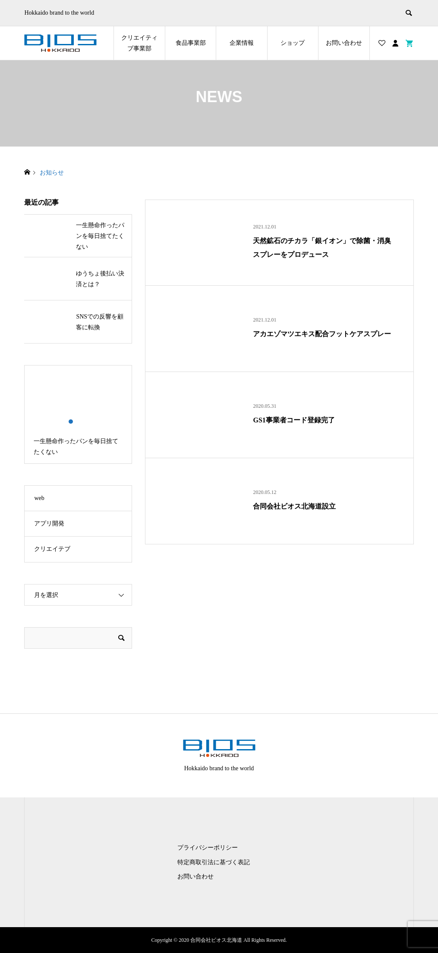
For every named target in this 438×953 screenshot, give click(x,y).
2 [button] (78, 421)
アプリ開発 (49, 523)
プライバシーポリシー (207, 847)
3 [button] (85, 421)
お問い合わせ (344, 43)
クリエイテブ (52, 549)
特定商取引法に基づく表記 (213, 862)
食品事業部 (191, 43)
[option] (78, 414)
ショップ (292, 43)
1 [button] (70, 421)
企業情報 (242, 43)
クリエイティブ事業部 (139, 43)
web (39, 498)
